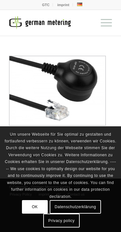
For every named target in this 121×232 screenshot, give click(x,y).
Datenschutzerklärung (75, 207)
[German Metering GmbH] (50, 23)
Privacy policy (61, 220)
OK (35, 207)
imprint (63, 5)
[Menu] (103, 23)
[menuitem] (46, 4)
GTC (45, 5)
